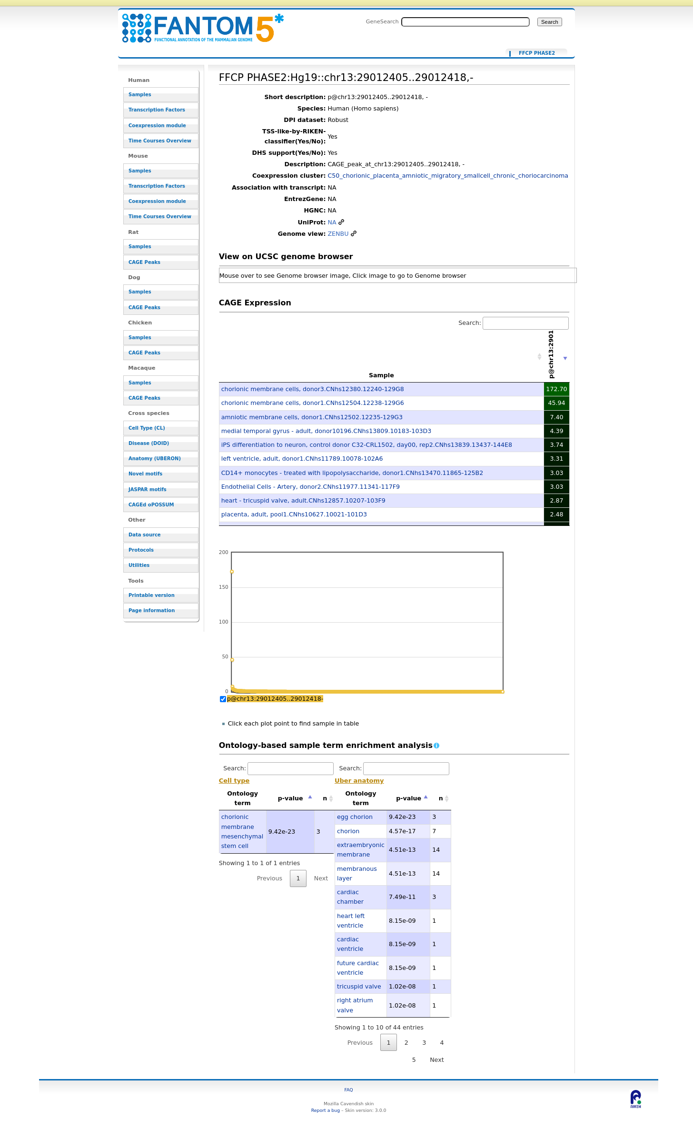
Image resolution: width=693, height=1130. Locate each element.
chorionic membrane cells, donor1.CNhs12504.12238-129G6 (312, 402)
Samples (140, 94)
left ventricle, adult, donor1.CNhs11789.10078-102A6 (302, 458)
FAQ (349, 1089)
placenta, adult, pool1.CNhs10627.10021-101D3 (294, 514)
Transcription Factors (157, 109)
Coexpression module (157, 125)
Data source (145, 534)
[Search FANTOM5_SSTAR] (465, 22)
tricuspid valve (359, 986)
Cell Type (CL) (147, 428)
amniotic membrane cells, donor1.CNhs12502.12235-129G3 (312, 417)
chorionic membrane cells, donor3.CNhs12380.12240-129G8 (312, 389)
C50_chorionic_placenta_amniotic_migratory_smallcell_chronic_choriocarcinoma (447, 175)
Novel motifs (145, 473)
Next (321, 878)
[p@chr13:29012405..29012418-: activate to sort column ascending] (557, 357)
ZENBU (337, 233)
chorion (348, 831)
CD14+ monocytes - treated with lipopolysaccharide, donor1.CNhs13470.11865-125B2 (352, 472)
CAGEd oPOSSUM (151, 504)
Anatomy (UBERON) (155, 458)
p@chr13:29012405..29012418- (275, 698)
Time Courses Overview (160, 140)
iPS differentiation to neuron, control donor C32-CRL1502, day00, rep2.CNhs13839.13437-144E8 (366, 444)
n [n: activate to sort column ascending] (325, 798)
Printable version (152, 595)
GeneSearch (382, 21)
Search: (513, 322)
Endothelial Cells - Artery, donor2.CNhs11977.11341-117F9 (310, 486)
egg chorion (355, 816)
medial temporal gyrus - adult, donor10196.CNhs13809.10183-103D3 (326, 430)
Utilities (139, 565)
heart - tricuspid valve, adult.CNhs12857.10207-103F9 (303, 500)
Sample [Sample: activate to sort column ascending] (381, 375)
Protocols (141, 550)
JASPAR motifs (148, 489)
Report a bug (325, 1110)
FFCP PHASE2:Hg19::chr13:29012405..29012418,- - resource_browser (197, 22)
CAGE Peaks (144, 262)
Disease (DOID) (149, 443)
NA (331, 222)
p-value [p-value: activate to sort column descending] (290, 798)
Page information (152, 610)
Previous (270, 878)
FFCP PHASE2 (537, 53)
